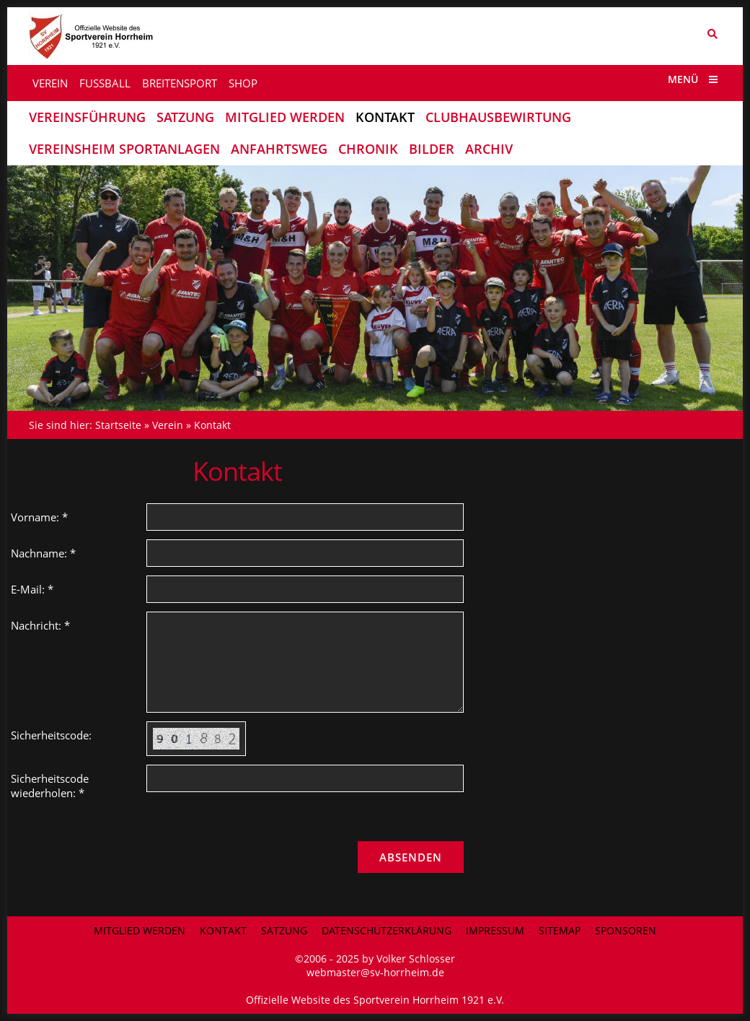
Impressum (495, 930)
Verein (167, 425)
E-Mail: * (32, 589)
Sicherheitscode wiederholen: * (50, 785)
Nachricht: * (40, 625)
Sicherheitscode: (51, 735)
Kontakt (212, 425)
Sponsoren (625, 930)
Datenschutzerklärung (386, 930)
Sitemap (560, 930)
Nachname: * (43, 553)
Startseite (118, 425)
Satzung (284, 930)
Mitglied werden (139, 930)
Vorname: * (39, 517)
